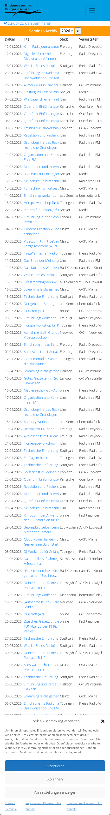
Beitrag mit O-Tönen (39, 429)
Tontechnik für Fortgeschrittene (47, 188)
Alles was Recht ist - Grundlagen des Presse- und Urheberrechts (51, 667)
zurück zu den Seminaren (27, 23)
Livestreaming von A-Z (40, 282)
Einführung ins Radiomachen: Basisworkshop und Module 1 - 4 (48, 75)
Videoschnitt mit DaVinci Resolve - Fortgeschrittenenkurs (49, 243)
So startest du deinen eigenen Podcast (53, 472)
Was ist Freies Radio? (39, 65)
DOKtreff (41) (34, 311)
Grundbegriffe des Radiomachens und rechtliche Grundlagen (52, 144)
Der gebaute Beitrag (39, 303)
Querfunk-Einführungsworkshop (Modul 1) (55, 113)
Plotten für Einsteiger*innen (45, 210)
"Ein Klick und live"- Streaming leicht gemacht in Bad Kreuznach (51, 573)
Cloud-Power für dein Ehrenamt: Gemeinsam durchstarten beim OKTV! (52, 541)
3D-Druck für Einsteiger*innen (47, 174)
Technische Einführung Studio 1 (47, 296)
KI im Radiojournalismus (41, 46)
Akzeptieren (55, 765)
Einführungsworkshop (40, 195)
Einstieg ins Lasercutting (42, 92)
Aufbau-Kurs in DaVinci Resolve (47, 85)
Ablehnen (55, 779)
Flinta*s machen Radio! (41, 253)
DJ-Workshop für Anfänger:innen (48, 551)
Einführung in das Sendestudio (47, 344)
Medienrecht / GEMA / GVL (44, 390)
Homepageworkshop (39, 443)
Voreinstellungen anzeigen (55, 792)
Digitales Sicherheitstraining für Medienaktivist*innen (47, 56)
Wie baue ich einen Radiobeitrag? (48, 99)
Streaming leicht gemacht (43, 289)
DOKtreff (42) (34, 614)
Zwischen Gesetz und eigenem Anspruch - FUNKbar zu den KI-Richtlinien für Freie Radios (56, 626)
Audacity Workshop (38, 421)
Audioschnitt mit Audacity (43, 351)
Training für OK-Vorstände (43, 128)
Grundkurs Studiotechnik (42, 181)
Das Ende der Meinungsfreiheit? (48, 260)
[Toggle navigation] (92, 10)
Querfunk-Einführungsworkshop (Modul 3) (55, 121)
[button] (102, 721)
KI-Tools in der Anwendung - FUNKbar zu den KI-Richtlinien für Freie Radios (54, 517)
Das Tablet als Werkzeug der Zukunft (51, 267)
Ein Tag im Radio (36, 457)
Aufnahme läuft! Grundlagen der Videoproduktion (47, 334)
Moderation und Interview (43, 166)
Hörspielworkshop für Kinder (45, 202)
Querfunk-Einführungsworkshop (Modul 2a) (56, 106)
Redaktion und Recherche (43, 135)
